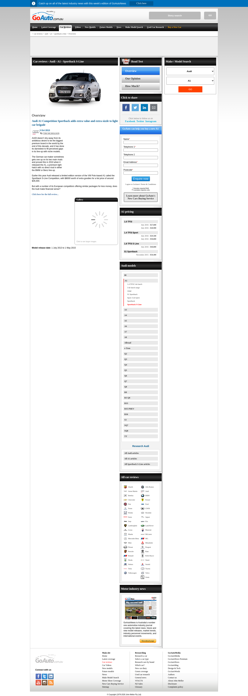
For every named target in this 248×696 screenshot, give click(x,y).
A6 (125, 326)
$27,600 (148, 225)
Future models (108, 671)
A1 (126, 280)
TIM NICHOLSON (51, 133)
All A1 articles (130, 458)
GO (210, 15)
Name (126, 139)
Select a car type (142, 659)
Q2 (125, 354)
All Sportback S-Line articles (137, 464)
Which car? (139, 665)
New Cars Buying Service (113, 684)
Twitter (140, 121)
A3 (125, 310)
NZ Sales (139, 684)
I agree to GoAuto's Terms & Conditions (140, 184)
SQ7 (126, 425)
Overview (72, 34)
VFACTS (139, 680)
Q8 (125, 387)
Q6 (125, 376)
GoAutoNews (173, 662)
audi (46, 34)
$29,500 (148, 236)
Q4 (125, 365)
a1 (51, 34)
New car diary (141, 668)
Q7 (125, 381)
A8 (125, 337)
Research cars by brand (144, 662)
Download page (148, 641)
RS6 (126, 414)
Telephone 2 (129, 154)
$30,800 (148, 239)
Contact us (172, 677)
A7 (125, 332)
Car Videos (106, 665)
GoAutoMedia (174, 656)
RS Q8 (127, 398)
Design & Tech (174, 668)
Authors (171, 674)
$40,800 (148, 247)
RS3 (126, 403)
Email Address (130, 162)
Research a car (141, 656)
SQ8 (126, 431)
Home (104, 656)
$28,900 (148, 228)
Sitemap (105, 687)
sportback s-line (60, 34)
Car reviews (107, 662)
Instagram (150, 121)
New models (107, 668)
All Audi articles (131, 453)
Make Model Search (110, 677)
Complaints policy (175, 687)
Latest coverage (108, 659)
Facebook (130, 121)
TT (125, 436)
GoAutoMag (173, 665)
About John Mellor (176, 680)
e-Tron (127, 348)
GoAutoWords (174, 671)
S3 (125, 420)
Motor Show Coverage (111, 680)
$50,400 (146, 255)
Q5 (125, 370)
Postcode (128, 170)
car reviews (38, 34)
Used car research (142, 674)
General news (140, 677)
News (104, 674)
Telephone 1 (129, 147)
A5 (125, 321)
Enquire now (140, 178)
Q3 (125, 359)
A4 (125, 315)
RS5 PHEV (129, 409)
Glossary (138, 687)
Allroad (127, 343)
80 (125, 275)
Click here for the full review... (45, 194)
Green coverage (141, 671)
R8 (125, 392)
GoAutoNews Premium (177, 659)
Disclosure (172, 684)
